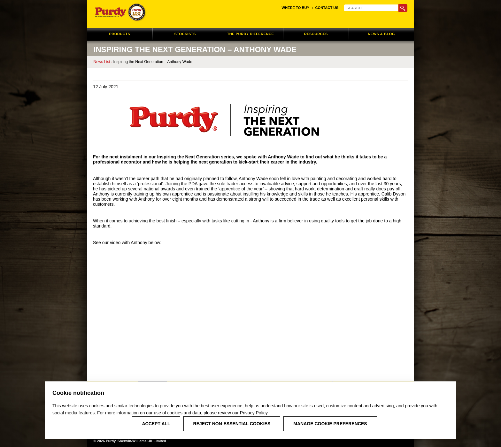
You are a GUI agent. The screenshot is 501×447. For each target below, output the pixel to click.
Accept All (156, 423)
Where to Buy (295, 8)
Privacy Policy (253, 412)
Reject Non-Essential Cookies (232, 423)
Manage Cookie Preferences (330, 423)
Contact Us (326, 8)
